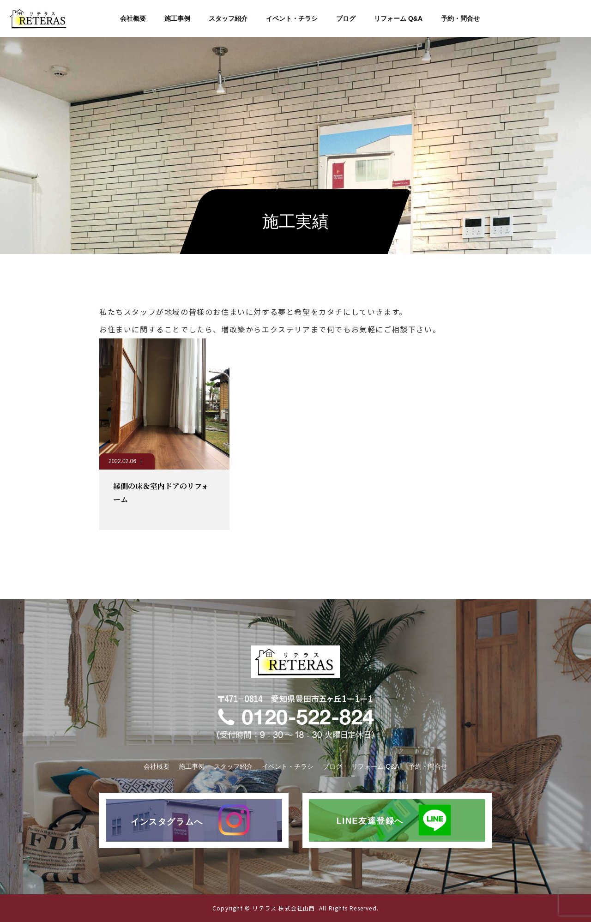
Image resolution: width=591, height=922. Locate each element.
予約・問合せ (460, 18)
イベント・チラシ (292, 18)
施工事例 (177, 18)
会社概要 (133, 18)
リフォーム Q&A (398, 18)
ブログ (346, 18)
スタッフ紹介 (228, 18)
